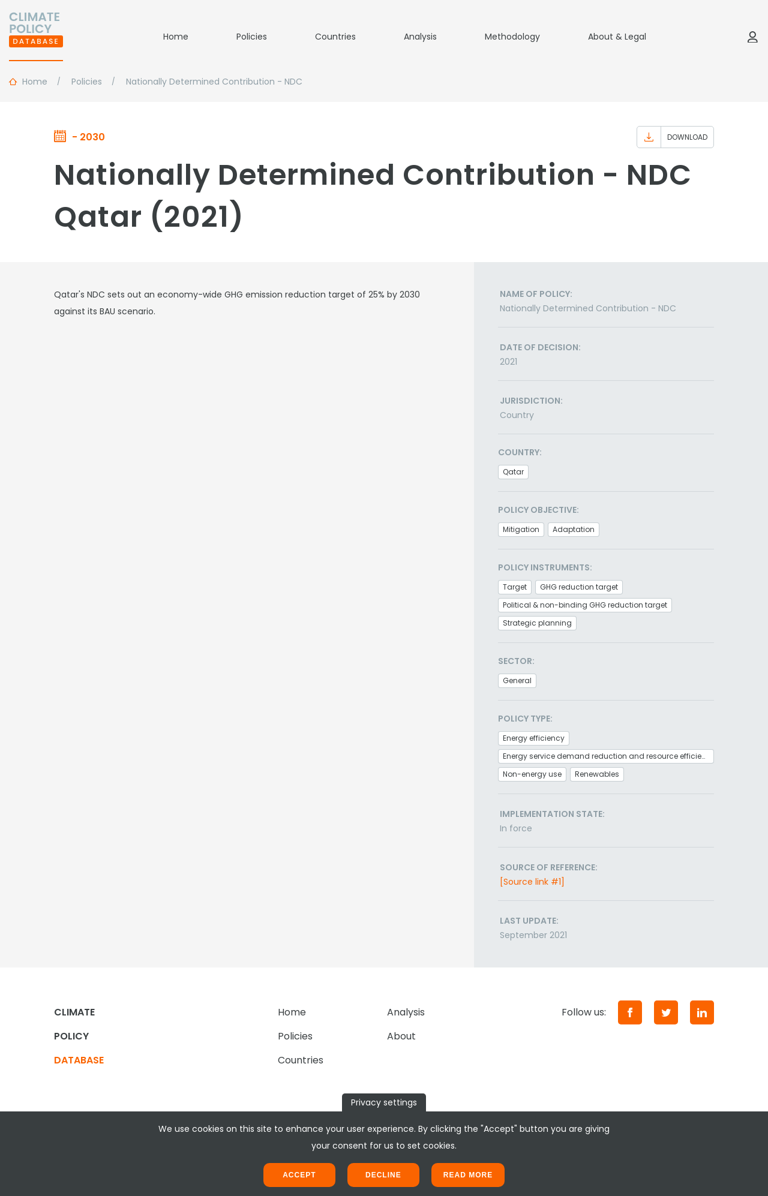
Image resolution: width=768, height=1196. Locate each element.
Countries (335, 37)
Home (175, 37)
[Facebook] (630, 1012)
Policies (251, 37)
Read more (468, 1175)
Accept (299, 1175)
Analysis (420, 37)
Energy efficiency (534, 738)
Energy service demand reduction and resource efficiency (608, 756)
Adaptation (574, 529)
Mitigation (521, 529)
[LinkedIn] (702, 1012)
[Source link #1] (532, 882)
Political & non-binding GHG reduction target (585, 605)
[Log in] (752, 36)
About (401, 1036)
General (517, 680)
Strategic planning (537, 623)
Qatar (513, 472)
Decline (383, 1175)
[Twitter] (666, 1012)
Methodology (512, 37)
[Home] (36, 36)
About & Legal (617, 37)
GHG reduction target (579, 587)
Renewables (597, 774)
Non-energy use (532, 774)
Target (515, 587)
